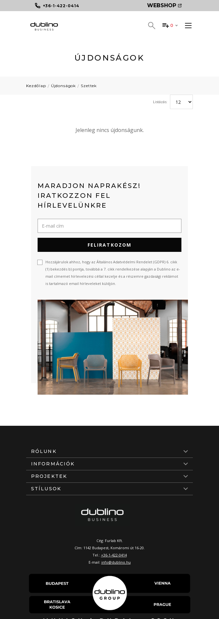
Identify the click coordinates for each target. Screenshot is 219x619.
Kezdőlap (36, 85)
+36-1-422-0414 (114, 555)
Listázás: (160, 101)
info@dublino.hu (116, 562)
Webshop (164, 5)
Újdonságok (63, 85)
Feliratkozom (109, 245)
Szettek (89, 85)
